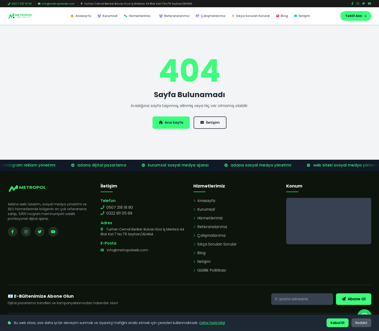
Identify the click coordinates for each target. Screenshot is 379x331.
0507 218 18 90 (20, 4)
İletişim (302, 16)
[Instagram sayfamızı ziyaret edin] (26, 233)
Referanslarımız (174, 16)
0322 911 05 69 (116, 214)
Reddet (361, 322)
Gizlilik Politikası (209, 271)
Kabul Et (337, 322)
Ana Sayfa (169, 123)
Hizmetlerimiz (138, 16)
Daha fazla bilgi (212, 322)
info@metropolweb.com (56, 4)
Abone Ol (353, 300)
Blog (282, 16)
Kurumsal (107, 16)
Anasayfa (81, 16)
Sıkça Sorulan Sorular (251, 16)
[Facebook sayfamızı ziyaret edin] (12, 233)
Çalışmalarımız (211, 16)
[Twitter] (363, 3)
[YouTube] (369, 3)
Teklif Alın (355, 16)
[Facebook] (352, 3)
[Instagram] (358, 3)
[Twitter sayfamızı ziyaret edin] (39, 233)
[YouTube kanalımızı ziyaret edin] (53, 233)
